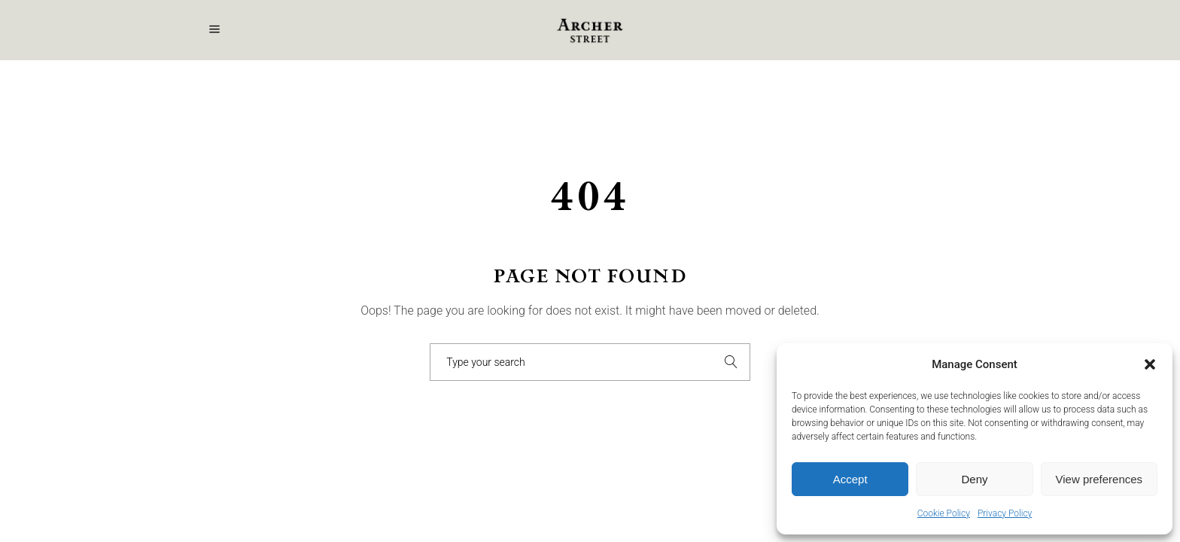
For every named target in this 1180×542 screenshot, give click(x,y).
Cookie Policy (943, 513)
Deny (974, 479)
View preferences (1099, 479)
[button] (1149, 364)
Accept (850, 479)
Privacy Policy (1005, 513)
